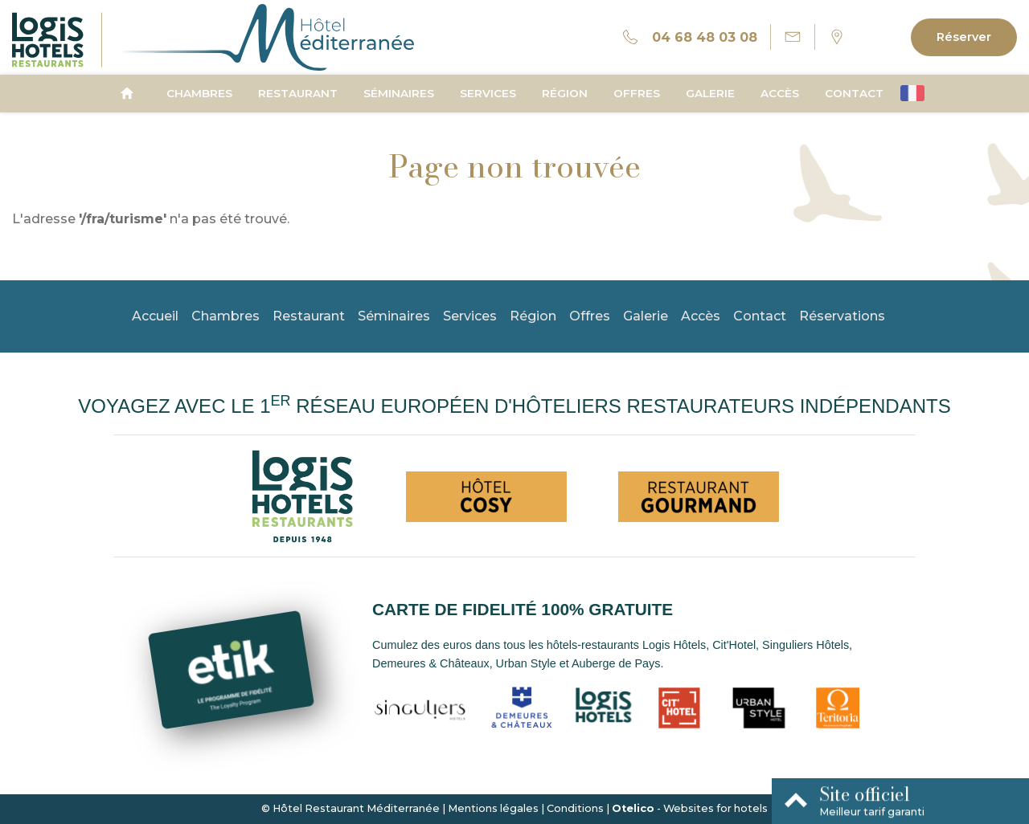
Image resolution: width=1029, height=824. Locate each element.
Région (565, 93)
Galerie (710, 93)
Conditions (575, 808)
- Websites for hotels (690, 808)
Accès (779, 93)
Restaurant (298, 93)
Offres (636, 93)
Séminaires (398, 93)
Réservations (842, 316)
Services (488, 93)
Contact (854, 93)
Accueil (155, 316)
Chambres (199, 93)
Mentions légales (493, 808)
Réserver (964, 37)
